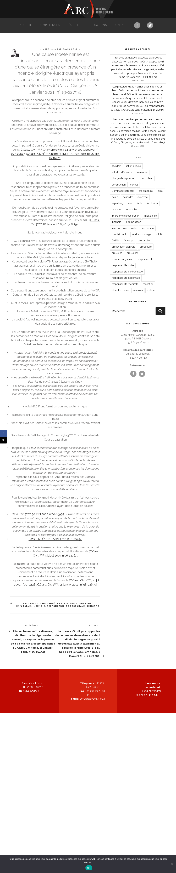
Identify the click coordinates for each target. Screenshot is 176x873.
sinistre (93, 606)
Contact (120, 25)
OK (88, 868)
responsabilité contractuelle (127, 271)
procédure (146, 246)
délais (115, 197)
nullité (159, 234)
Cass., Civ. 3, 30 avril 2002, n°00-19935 (38, 514)
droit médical (146, 190)
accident (116, 166)
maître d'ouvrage (141, 234)
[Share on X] (3, 440)
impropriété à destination (125, 215)
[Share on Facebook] (3, 433)
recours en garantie (122, 259)
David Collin (72, 49)
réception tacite (120, 290)
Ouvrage (128, 240)
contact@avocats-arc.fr (92, 698)
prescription (144, 240)
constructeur (81, 603)
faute (139, 203)
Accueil (26, 25)
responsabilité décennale (66, 606)
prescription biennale (123, 246)
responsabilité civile (123, 265)
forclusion (152, 203)
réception (148, 284)
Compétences (49, 25)
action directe (133, 166)
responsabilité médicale (125, 284)
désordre (128, 197)
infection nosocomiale (124, 228)
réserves (138, 290)
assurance (30, 603)
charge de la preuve (123, 178)
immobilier (131, 209)
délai (160, 190)
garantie (116, 209)
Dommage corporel (123, 190)
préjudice (117, 253)
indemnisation (133, 222)
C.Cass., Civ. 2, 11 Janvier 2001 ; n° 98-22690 (66, 584)
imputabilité (150, 215)
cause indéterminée (54, 603)
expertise (143, 197)
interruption (147, 228)
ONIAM (115, 240)
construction (119, 184)
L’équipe (73, 25)
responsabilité (145, 259)
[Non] (171, 864)
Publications (96, 25)
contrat (134, 184)
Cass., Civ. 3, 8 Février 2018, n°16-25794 (55, 539)
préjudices (132, 253)
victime (151, 290)
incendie (39, 606)
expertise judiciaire (122, 203)
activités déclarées (122, 172)
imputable (23, 606)
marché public (120, 234)
